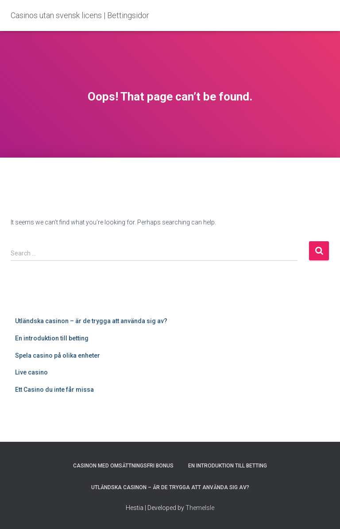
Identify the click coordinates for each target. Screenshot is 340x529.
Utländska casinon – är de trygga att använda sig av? (91, 320)
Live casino (31, 372)
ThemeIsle (199, 507)
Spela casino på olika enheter (57, 355)
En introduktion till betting (52, 338)
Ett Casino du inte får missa (54, 389)
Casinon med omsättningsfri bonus (123, 466)
